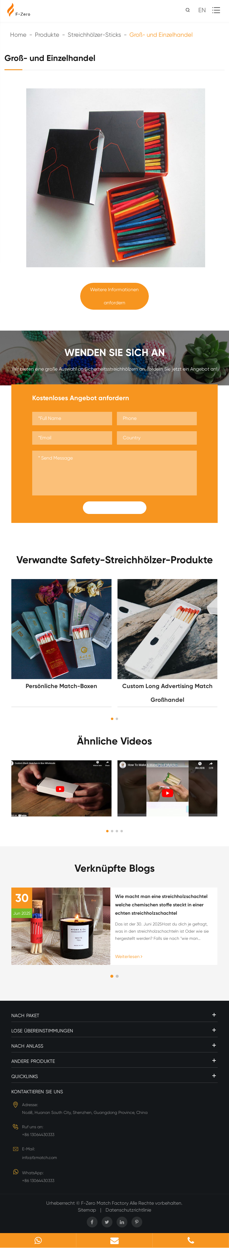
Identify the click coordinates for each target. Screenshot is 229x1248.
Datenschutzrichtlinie (128, 1210)
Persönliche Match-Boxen (61, 686)
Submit (114, 507)
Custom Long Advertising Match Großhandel (167, 692)
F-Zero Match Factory (105, 1203)
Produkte (47, 34)
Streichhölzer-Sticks (94, 34)
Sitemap (87, 1210)
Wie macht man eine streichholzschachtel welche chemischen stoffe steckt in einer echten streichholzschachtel (161, 905)
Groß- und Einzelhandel (161, 34)
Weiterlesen (128, 956)
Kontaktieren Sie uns (37, 1092)
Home (18, 34)
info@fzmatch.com (39, 1157)
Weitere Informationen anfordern (114, 296)
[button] (112, 719)
